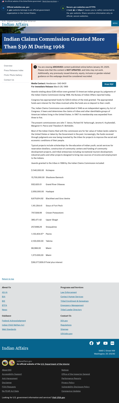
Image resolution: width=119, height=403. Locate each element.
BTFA (4, 305)
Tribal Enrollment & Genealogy (75, 301)
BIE (3, 301)
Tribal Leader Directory (71, 310)
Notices (65, 370)
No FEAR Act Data (10, 391)
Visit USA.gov (58, 397)
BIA (3, 297)
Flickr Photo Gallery (13, 75)
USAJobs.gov (66, 333)
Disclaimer (7, 383)
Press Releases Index (13, 70)
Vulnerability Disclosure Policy (76, 387)
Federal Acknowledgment (14, 321)
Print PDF (109, 84)
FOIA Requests (9, 387)
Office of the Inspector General (76, 374)
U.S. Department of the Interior (55, 364)
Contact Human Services (72, 297)
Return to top (8, 279)
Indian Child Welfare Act (13, 325)
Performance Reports (71, 378)
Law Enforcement (69, 292)
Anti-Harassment (9, 378)
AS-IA (4, 292)
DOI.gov (64, 321)
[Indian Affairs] (56, 25)
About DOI (6, 370)
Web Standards (9, 329)
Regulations (66, 325)
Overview (8, 66)
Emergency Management (72, 305)
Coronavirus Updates (71, 391)
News (4, 310)
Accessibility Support (12, 374)
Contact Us (9, 80)
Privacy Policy (68, 383)
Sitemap (64, 329)
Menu (115, 23)
